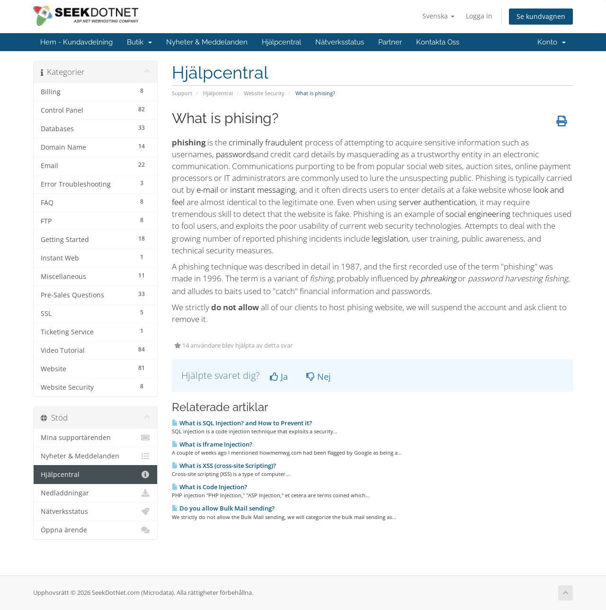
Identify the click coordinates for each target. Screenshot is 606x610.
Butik (139, 42)
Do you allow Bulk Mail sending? (223, 508)
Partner (390, 42)
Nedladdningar (95, 493)
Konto (551, 42)
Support (182, 93)
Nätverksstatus (339, 42)
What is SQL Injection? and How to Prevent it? (242, 423)
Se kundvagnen (541, 16)
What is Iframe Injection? (212, 444)
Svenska (438, 15)
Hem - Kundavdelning (76, 42)
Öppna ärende (95, 530)
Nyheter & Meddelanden (207, 42)
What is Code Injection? (209, 487)
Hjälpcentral (281, 42)
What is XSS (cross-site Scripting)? (224, 465)
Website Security (264, 93)
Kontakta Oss (437, 42)
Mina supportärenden (95, 437)
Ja (279, 376)
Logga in (479, 15)
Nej (318, 376)
